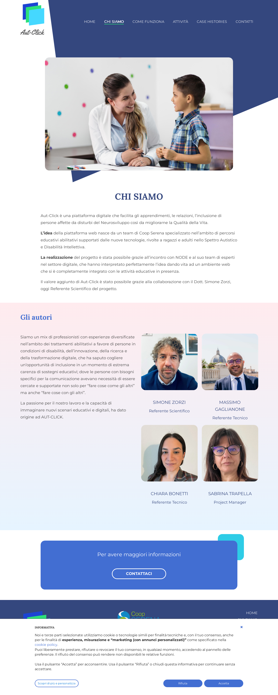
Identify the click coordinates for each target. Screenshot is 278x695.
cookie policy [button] (46, 645)
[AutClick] (33, 18)
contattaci (139, 573)
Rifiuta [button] (182, 683)
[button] (241, 627)
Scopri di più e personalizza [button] (57, 683)
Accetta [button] (223, 683)
